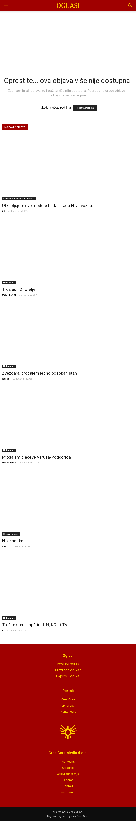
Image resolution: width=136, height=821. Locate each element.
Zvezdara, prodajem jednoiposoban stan (39, 373)
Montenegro (68, 711)
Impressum (68, 792)
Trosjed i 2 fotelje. (19, 289)
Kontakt (68, 786)
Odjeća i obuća (11, 534)
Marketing (68, 761)
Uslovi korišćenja (68, 774)
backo (5, 546)
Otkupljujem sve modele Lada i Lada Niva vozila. (47, 205)
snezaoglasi (9, 462)
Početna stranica (85, 108)
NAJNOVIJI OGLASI (68, 676)
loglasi (6, 378)
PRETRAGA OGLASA (68, 670)
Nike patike (12, 540)
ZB (3, 210)
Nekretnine (9, 366)
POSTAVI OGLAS (68, 664)
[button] (130, 5)
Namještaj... (9, 282)
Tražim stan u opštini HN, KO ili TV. (35, 624)
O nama (68, 780)
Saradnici (68, 768)
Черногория (68, 705)
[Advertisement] (68, 38)
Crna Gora (68, 699)
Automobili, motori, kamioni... (18, 198)
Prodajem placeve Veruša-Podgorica (36, 457)
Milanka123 (9, 294)
